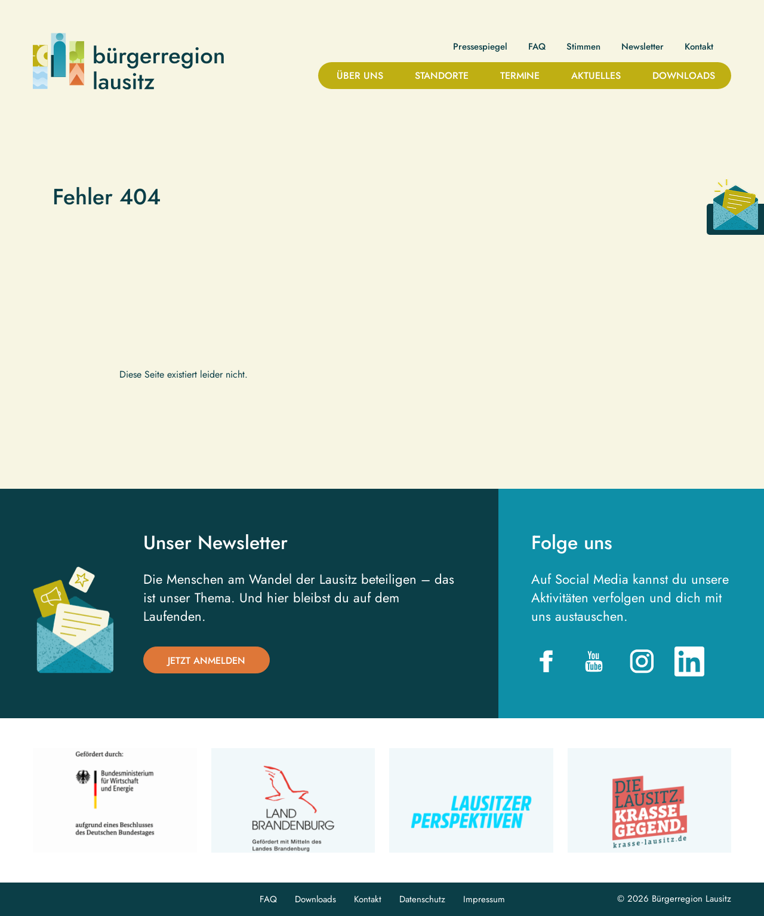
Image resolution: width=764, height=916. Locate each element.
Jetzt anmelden (206, 660)
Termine (520, 75)
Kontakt (699, 47)
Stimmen (583, 47)
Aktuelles (596, 75)
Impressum (484, 899)
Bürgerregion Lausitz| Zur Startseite (128, 61)
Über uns (360, 75)
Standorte (442, 75)
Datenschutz (422, 899)
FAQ (537, 47)
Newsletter (642, 47)
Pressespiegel (480, 47)
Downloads (683, 75)
